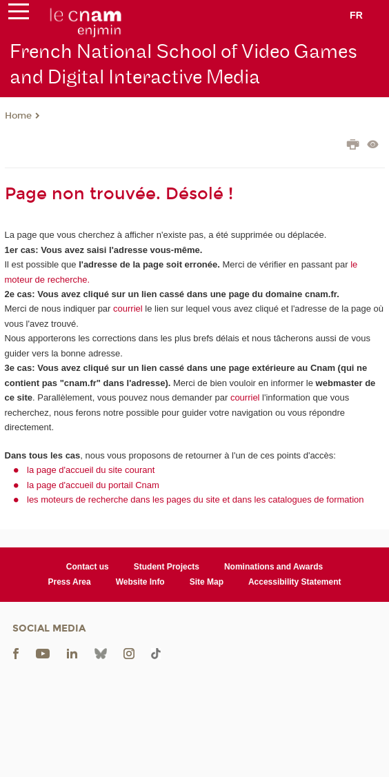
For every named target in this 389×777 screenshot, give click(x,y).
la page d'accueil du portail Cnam (93, 485)
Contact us (87, 567)
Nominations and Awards (273, 567)
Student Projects (166, 567)
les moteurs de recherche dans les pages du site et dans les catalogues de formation (195, 499)
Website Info (140, 582)
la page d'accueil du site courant (90, 470)
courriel (128, 308)
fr (356, 15)
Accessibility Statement (294, 582)
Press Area (69, 582)
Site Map (206, 582)
